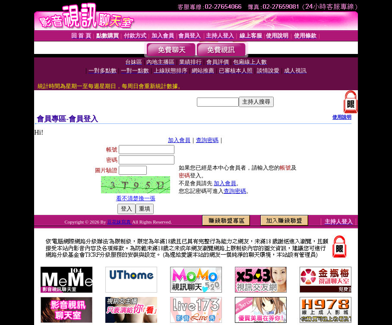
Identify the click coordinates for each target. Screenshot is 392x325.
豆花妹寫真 (119, 221)
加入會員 (179, 140)
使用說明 (341, 117)
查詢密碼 (207, 140)
